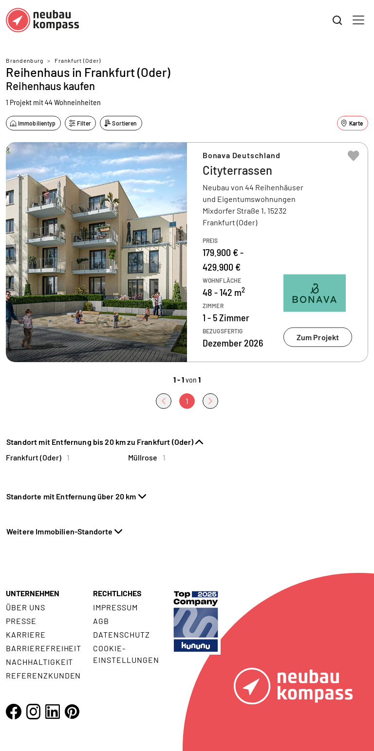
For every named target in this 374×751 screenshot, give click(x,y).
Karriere (26, 634)
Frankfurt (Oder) (78, 60)
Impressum (115, 607)
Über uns (25, 607)
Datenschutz (121, 634)
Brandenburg (24, 60)
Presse (21, 620)
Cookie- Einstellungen (126, 653)
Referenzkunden (43, 675)
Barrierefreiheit (43, 648)
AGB (101, 620)
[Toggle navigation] (358, 20)
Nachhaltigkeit (39, 661)
